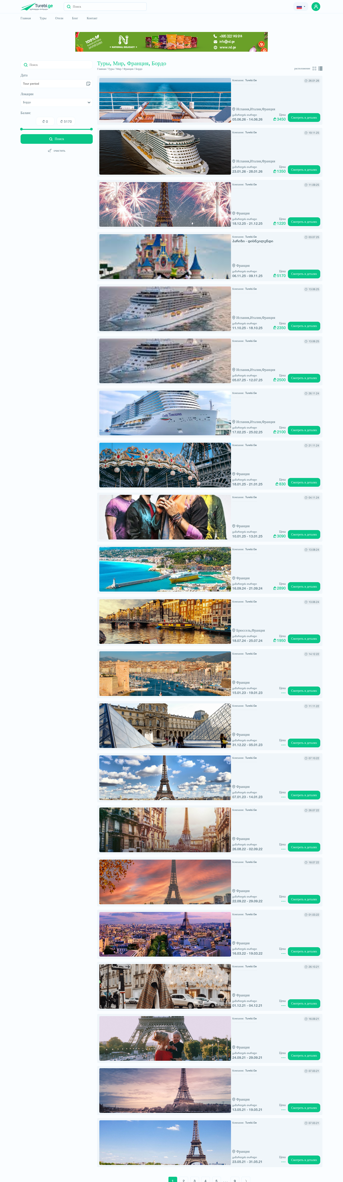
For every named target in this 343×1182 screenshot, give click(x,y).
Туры (43, 18)
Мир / (119, 68)
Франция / (129, 68)
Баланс (26, 113)
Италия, (195, 109)
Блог (75, 18)
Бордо (139, 68)
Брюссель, (183, 612)
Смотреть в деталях (304, 117)
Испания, (182, 109)
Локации (27, 94)
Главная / (102, 68)
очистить (56, 150)
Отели (59, 18)
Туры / (112, 68)
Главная (26, 18)
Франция (207, 109)
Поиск (56, 139)
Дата (24, 75)
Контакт (92, 18)
